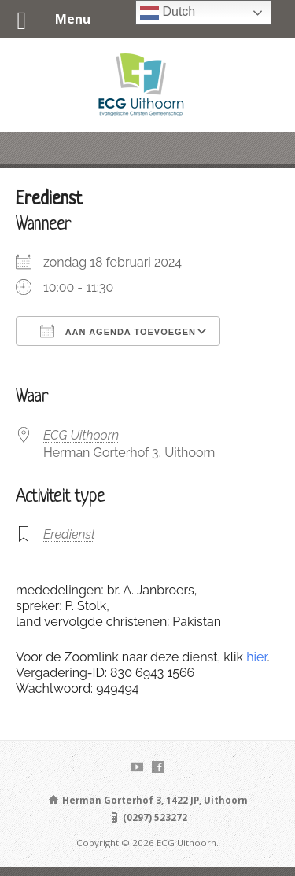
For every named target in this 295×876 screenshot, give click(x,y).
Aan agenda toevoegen (118, 331)
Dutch (167, 12)
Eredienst (69, 534)
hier (256, 657)
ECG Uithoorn (81, 435)
